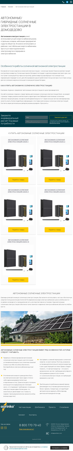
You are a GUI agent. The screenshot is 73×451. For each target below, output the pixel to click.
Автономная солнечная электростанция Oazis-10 (18, 241)
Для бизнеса (40, 407)
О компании (64, 407)
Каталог (22, 415)
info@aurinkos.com (56, 433)
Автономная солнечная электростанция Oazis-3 (18, 191)
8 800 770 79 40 (30, 425)
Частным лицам (25, 407)
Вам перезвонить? (26, 429)
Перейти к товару (18, 180)
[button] (71, 2)
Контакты (33, 415)
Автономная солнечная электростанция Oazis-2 (54, 141)
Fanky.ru (47, 442)
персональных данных (54, 123)
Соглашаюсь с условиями (59, 448)
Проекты (52, 407)
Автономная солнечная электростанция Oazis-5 (54, 191)
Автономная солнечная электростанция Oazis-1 (18, 141)
